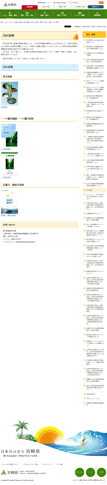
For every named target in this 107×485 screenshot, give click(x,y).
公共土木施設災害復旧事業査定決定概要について (95, 184)
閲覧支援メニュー (45, 2)
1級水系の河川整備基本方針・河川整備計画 (94, 97)
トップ (5, 22)
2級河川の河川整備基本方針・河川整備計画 (94, 118)
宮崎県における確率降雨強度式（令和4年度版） (95, 380)
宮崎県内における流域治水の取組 (95, 54)
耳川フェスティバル (92, 398)
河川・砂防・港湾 (37, 22)
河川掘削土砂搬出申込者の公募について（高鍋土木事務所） (95, 362)
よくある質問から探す (79, 6)
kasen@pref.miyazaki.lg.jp (25, 242)
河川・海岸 (48, 22)
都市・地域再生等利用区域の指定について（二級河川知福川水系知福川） (95, 177)
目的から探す (46, 6)
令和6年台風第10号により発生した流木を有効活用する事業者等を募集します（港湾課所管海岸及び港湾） (95, 320)
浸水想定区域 (90, 394)
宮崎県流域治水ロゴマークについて (95, 272)
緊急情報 (30, 7)
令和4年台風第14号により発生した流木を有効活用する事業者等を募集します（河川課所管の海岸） (95, 281)
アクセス (90, 472)
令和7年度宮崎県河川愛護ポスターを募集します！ (94, 255)
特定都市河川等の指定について (95, 112)
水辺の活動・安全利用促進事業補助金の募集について (95, 67)
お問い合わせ (79, 472)
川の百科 (89, 190)
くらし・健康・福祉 (15, 22)
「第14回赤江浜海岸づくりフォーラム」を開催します (95, 155)
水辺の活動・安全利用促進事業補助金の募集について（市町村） (95, 248)
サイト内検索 (70, 2)
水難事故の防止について (94, 213)
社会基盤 (26, 22)
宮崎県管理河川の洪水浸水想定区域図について (95, 131)
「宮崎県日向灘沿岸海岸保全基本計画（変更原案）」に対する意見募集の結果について (95, 140)
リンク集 (59, 464)
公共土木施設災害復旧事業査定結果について (95, 161)
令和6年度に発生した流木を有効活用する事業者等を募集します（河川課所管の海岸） (95, 264)
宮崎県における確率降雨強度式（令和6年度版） (95, 219)
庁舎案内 (101, 472)
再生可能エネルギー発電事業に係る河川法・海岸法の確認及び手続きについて (95, 233)
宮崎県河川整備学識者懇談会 (95, 404)
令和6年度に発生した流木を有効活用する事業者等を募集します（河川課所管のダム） (95, 206)
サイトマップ (47, 464)
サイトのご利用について (10, 464)
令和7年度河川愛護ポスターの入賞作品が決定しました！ (95, 168)
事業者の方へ (95, 6)
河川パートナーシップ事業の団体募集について (95, 82)
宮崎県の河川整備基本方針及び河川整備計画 (95, 289)
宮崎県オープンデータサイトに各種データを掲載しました (95, 343)
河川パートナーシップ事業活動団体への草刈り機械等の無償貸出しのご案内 (95, 89)
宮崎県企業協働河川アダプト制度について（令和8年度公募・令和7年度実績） (95, 74)
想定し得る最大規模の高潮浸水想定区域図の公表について (95, 387)
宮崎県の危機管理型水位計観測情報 (95, 125)
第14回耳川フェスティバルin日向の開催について (95, 240)
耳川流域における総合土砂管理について (95, 41)
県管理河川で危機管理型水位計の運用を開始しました (95, 47)
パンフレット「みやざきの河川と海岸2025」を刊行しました (95, 196)
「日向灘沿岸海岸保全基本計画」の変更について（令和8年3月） (95, 104)
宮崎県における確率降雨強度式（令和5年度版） (95, 329)
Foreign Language (61, 2)
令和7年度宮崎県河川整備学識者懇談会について (94, 148)
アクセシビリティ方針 (30, 464)
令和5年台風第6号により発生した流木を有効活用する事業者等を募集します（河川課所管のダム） (95, 353)
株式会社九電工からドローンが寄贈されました (95, 336)
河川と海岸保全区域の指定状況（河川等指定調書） (95, 60)
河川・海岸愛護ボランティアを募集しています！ (95, 225)
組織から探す (62, 6)
